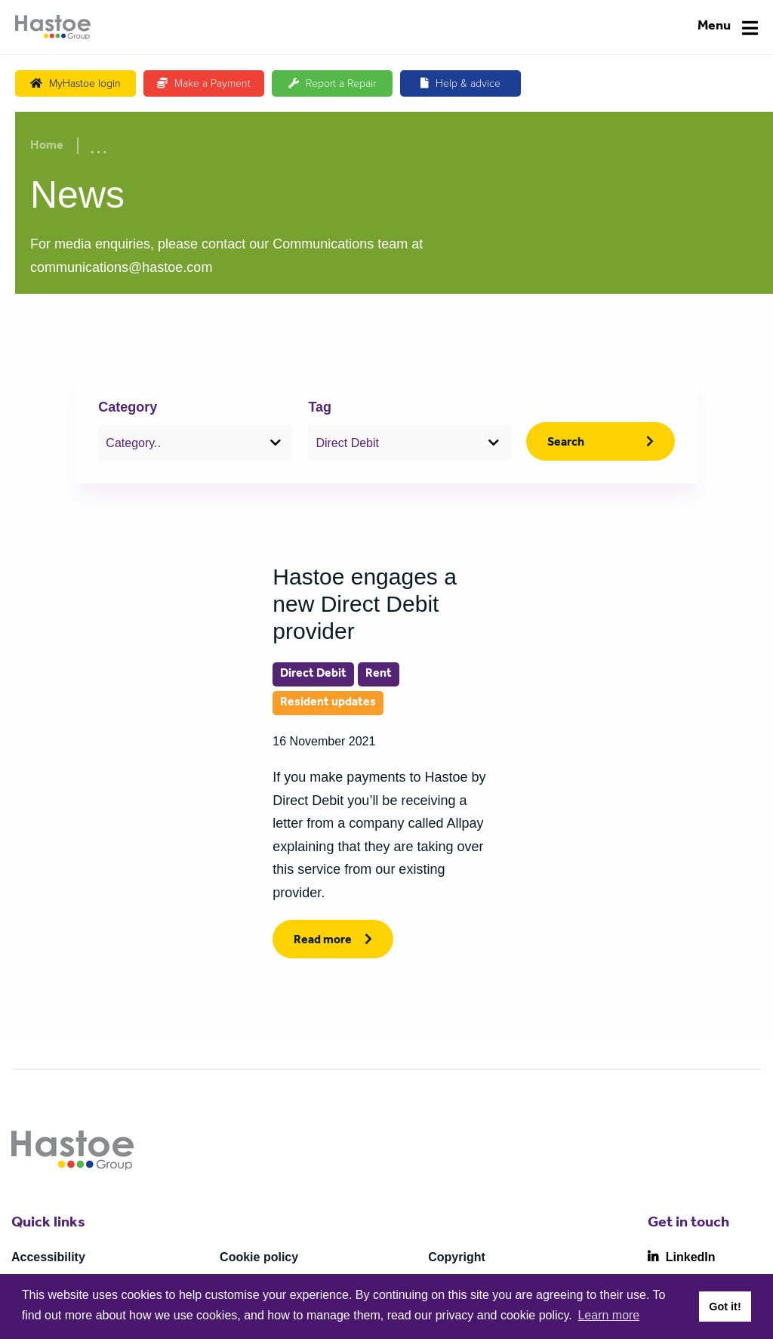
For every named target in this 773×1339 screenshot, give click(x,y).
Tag (319, 407)
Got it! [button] (725, 1306)
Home (46, 146)
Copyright (456, 1257)
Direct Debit (313, 674)
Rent (378, 674)
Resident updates (328, 703)
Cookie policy (259, 1257)
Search (565, 443)
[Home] (53, 27)
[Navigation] (728, 27)
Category (127, 407)
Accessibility (48, 1257)
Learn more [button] (608, 1315)
